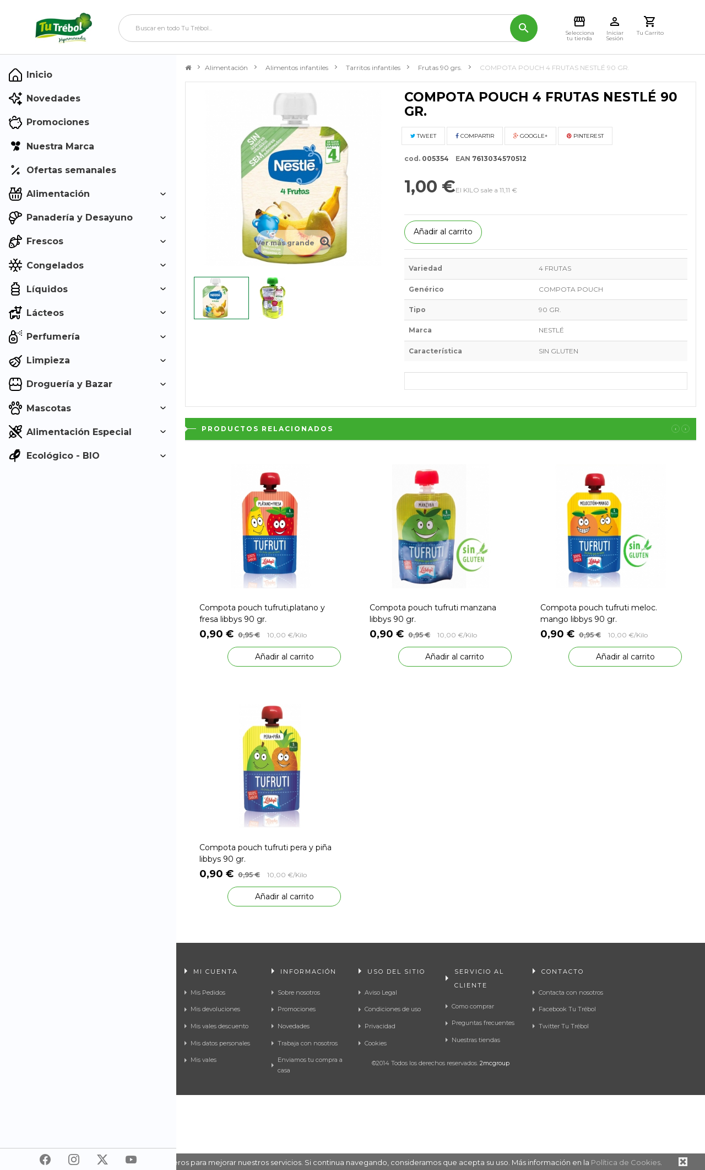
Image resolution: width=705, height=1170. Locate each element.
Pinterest (585, 135)
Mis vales (203, 1060)
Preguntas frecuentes (483, 1023)
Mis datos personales (220, 1043)
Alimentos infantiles (296, 67)
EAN (460, 158)
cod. (412, 158)
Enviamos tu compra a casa (310, 1065)
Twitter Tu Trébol (564, 1026)
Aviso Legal (381, 992)
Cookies (376, 1043)
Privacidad (380, 1026)
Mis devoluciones (215, 1009)
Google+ (530, 135)
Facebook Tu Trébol (567, 1009)
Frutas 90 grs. (440, 67)
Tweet (423, 135)
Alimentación (226, 67)
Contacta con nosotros (571, 992)
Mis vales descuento (219, 1026)
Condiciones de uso (393, 1009)
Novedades (294, 1026)
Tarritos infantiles (373, 67)
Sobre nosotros (299, 992)
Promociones (297, 1009)
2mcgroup (494, 1138)
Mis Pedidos (208, 992)
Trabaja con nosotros (308, 1043)
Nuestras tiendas (476, 1040)
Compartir (474, 135)
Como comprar (473, 1006)
